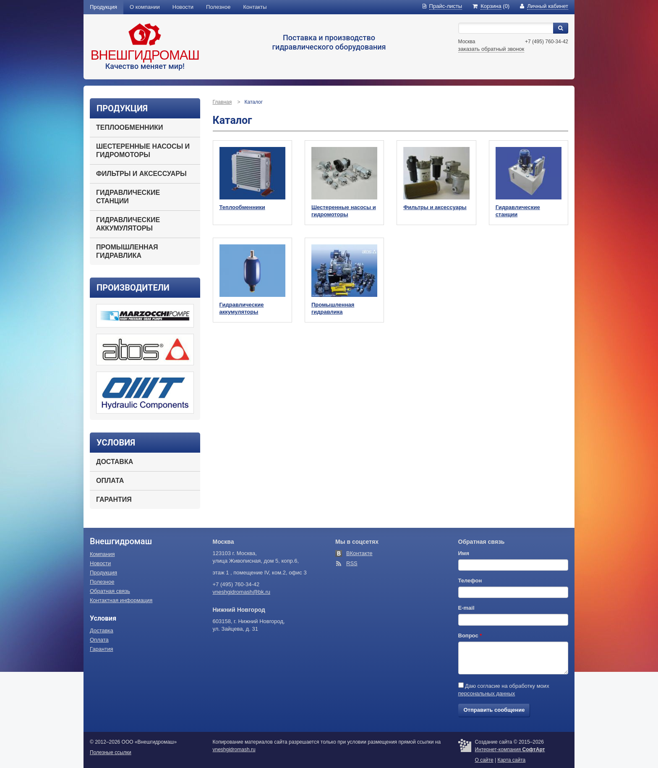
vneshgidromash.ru (234, 749)
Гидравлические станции (128, 196)
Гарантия (114, 499)
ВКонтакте (359, 553)
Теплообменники (129, 127)
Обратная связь (110, 591)
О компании (145, 7)
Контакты (255, 7)
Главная (222, 102)
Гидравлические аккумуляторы (128, 224)
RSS (352, 563)
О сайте (484, 760)
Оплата (110, 480)
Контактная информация (121, 600)
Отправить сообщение (494, 710)
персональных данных (486, 693)
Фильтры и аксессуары (141, 173)
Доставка (114, 461)
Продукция (103, 7)
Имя (464, 553)
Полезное (218, 7)
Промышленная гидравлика (127, 251)
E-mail (466, 608)
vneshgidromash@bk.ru (241, 592)
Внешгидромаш (145, 55)
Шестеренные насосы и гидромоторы (143, 150)
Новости (182, 7)
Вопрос (470, 635)
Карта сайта (511, 760)
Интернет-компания (510, 749)
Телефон (470, 580)
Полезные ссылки (110, 752)
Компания (102, 554)
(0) (491, 6)
